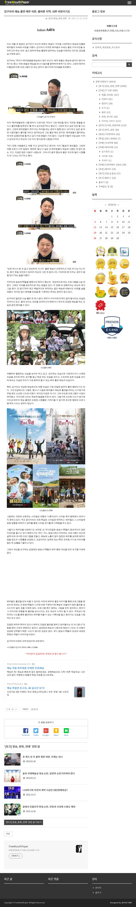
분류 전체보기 (105, 82)
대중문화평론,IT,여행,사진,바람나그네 (24, 850)
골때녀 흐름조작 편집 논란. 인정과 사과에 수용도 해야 (49, 807)
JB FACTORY (126, 903)
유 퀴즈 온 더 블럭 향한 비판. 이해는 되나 (43, 757)
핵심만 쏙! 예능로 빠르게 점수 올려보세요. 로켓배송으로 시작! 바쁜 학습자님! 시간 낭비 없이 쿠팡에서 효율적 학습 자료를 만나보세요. (46, 673)
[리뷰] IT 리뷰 (108, 90)
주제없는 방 (105, 186)
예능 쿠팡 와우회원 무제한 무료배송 (25, 668)
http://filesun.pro (15, 684)
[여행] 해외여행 (108, 147)
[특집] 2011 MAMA (109, 138)
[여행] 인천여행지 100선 (112, 165)
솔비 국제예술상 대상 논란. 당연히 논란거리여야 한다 (49, 773)
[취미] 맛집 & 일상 (109, 173)
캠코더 (107, 103)
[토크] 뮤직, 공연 (108, 130)
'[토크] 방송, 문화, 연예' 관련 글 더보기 (23, 822)
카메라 (107, 99)
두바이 (106, 160)
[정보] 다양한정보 (109, 134)
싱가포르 (107, 152)
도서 (105, 108)
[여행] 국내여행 (108, 143)
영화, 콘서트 (109, 117)
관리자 (98, 888)
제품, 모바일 (110, 95)
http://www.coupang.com (18, 664)
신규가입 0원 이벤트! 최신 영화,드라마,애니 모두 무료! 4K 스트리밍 (38, 693)
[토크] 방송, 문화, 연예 (57, 18)
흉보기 (103, 182)
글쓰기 (98, 892)
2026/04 (112, 205)
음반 (106, 112)
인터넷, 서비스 (111, 121)
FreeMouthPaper (18, 846)
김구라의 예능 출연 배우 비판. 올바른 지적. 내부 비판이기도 (37, 11)
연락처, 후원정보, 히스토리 (107, 47)
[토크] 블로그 (107, 178)
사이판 (107, 156)
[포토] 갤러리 (107, 169)
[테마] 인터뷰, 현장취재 (112, 125)
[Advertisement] (46, 575)
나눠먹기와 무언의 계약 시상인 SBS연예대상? (45, 790)
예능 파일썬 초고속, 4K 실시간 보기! (26, 688)
